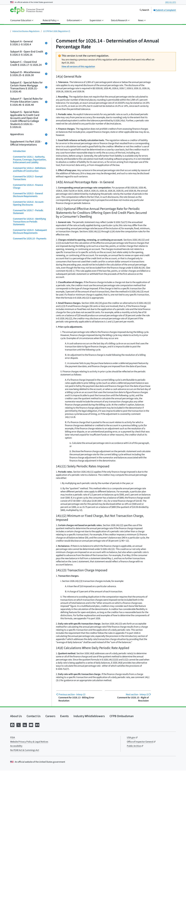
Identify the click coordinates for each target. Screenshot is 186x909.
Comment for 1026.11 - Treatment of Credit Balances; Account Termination (30, 247)
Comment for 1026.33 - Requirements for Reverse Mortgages (25, 452)
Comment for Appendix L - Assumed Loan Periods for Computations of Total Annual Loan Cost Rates (28, 824)
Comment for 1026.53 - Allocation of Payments (29, 621)
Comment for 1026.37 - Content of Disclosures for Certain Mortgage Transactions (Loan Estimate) (30, 500)
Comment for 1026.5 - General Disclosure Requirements (28, 195)
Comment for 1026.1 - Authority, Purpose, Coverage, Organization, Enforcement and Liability (29, 159)
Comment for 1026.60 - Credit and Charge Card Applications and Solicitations (30, 695)
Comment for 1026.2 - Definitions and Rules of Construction (29, 169)
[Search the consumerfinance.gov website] (144, 10)
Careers (50, 854)
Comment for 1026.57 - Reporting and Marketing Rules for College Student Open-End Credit (29, 667)
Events (64, 854)
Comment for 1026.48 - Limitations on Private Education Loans (29, 593)
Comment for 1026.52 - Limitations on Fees (24, 612)
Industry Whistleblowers (89, 854)
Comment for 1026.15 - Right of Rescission (28, 285)
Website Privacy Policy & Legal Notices (29, 880)
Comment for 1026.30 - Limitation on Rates (30, 423)
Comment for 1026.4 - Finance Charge (28, 186)
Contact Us (33, 854)
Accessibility (16, 884)
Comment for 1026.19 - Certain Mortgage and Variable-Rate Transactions (28, 320)
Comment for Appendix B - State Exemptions (29, 722)
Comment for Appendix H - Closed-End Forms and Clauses (30, 787)
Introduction (19, 151)
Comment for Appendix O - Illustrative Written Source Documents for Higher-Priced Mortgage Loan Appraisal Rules (28, 838)
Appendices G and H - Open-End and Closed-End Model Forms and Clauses (29, 777)
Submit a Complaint (164, 10)
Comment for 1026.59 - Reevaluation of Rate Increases (28, 686)
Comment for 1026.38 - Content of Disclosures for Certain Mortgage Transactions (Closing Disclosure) (30, 512)
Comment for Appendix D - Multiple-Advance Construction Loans (28, 740)
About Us (16, 854)
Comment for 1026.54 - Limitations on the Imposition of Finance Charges (29, 630)
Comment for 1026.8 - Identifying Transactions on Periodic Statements (29, 221)
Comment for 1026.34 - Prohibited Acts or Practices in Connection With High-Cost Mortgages (30, 464)
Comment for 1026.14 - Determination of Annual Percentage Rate (25, 275)
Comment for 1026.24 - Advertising (24, 370)
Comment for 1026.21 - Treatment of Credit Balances (30, 341)
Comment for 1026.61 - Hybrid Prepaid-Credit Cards (28, 705)
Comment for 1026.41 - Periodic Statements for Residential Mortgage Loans (29, 543)
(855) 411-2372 (170, 2)
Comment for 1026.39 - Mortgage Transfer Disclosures (29, 522)
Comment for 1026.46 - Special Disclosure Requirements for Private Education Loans (28, 574)
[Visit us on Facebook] (12, 863)
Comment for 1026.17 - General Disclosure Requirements (28, 302)
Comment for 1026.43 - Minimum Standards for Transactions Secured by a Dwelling (29, 562)
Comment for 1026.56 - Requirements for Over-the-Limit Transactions (29, 656)
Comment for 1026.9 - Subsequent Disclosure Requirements (30, 231)
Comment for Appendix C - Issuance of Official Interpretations (30, 731)
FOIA (12, 876)
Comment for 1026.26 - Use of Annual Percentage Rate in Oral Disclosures (28, 388)
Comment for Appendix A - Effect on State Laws (29, 714)
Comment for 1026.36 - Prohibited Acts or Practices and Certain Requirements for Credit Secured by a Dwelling (30, 488)
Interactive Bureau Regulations (25, 31)
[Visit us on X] (18, 863)
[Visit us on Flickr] (37, 863)
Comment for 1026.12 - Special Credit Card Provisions (28, 257)
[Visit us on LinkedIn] (25, 863)
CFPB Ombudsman (122, 854)
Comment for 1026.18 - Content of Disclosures (30, 310)
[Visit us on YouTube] (31, 863)
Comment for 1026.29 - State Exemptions (27, 415)
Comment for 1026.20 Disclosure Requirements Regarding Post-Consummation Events (29, 331)
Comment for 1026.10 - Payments (29, 238)
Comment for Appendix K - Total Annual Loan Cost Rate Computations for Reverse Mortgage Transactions (28, 810)
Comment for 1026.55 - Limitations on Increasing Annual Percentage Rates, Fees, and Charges (29, 643)
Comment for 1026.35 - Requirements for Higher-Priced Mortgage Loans (28, 475)
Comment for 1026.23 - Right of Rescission (28, 361)
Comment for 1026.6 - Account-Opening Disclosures (28, 203)
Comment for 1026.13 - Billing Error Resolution (28, 265)
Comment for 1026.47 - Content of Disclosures (30, 584)
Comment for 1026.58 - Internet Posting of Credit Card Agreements (30, 677)
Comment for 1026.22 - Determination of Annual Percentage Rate (25, 351)
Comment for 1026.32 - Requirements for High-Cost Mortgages (26, 441)
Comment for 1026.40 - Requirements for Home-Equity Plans (28, 531)
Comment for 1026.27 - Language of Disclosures (29, 398)
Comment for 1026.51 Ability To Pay (28, 604)
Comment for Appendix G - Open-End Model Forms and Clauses (29, 767)
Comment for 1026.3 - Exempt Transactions (28, 178)
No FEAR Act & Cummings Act (24, 888)
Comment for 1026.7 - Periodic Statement (28, 212)
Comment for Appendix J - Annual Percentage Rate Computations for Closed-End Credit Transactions (30, 797)
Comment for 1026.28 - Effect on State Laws (29, 406)
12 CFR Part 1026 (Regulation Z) (56, 31)
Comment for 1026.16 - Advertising (24, 293)
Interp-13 (71, 694)
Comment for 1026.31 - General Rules (28, 432)
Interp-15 (137, 694)
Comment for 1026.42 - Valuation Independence (29, 553)
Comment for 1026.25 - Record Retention (28, 378)
